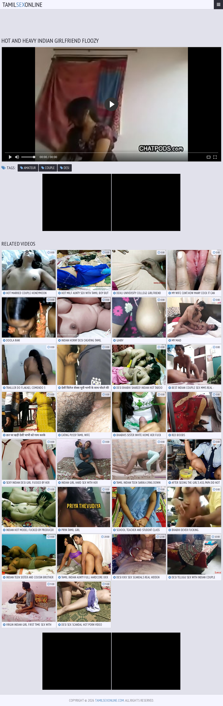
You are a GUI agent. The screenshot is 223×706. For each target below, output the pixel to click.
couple (48, 168)
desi (64, 168)
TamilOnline (22, 4)
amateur (28, 168)
